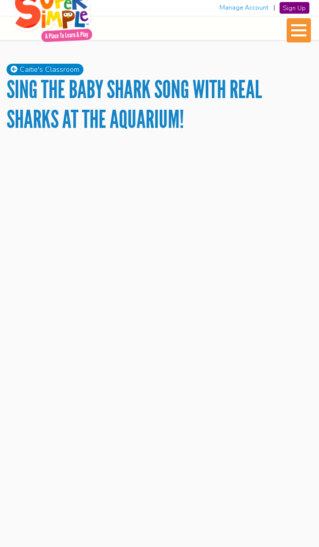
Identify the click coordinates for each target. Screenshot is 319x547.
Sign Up (294, 7)
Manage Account (243, 7)
